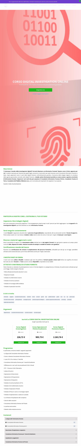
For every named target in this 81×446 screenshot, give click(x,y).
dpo (46, 296)
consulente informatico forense (17, 312)
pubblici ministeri (52, 296)
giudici (58, 296)
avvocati (38, 296)
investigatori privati (27, 299)
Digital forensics (7, 312)
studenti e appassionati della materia (53, 299)
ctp (67, 296)
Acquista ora (40, 90)
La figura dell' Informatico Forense (14, 418)
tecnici (33, 296)
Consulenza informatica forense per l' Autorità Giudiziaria (20, 434)
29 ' (74, 426)
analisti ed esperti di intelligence (38, 299)
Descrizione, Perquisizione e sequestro (15, 430)
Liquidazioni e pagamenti (12, 438)
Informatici (6, 296)
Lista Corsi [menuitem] (61, 6)
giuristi (42, 296)
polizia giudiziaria (18, 299)
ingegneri (11, 296)
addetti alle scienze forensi (9, 302)
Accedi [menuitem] (74, 6)
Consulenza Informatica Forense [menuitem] (47, 6)
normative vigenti (37, 312)
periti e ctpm (72, 296)
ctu (64, 296)
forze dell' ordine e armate (9, 299)
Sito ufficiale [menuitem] (34, 6)
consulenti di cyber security (20, 296)
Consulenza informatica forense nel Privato (17, 442)
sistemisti (29, 296)
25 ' (74, 422)
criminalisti (69, 299)
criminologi (63, 299)
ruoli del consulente (28, 312)
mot (61, 296)
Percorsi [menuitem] (68, 6)
